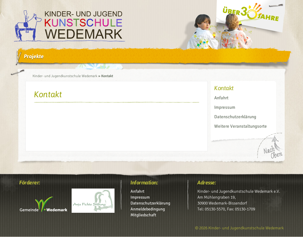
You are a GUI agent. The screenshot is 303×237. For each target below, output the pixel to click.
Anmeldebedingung (147, 209)
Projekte (34, 56)
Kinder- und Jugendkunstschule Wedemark (65, 76)
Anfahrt (221, 97)
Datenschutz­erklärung (235, 116)
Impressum (224, 107)
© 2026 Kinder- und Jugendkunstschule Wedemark (239, 227)
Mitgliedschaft (143, 214)
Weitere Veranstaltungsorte (240, 126)
